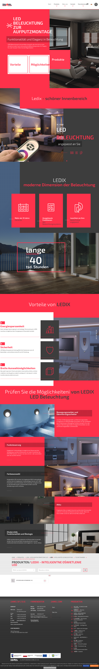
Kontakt (72, 4)
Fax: (12, 618)
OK (85, 570)
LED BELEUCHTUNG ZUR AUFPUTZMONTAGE (23, 559)
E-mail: (12, 620)
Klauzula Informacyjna (50, 667)
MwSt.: (32, 606)
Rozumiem (86, 665)
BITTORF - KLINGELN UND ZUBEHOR (80, 607)
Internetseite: (14, 622)
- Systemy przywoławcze (78, 641)
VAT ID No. (33, 610)
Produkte (56, 4)
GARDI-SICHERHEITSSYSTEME (80, 622)
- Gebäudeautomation (81, 616)
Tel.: (12, 614)
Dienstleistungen (83, 4)
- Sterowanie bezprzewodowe (80, 619)
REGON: (33, 608)
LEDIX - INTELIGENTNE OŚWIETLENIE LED (37, 557)
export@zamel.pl (21, 620)
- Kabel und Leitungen (81, 628)
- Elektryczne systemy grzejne (79, 631)
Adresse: (13, 609)
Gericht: (33, 614)
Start (49, 4)
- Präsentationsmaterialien (80, 648)
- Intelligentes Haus (80, 625)
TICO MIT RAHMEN (80, 557)
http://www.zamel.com (17, 624)
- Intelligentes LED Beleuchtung (61, 557)
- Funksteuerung (80, 646)
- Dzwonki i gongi (80, 644)
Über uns (65, 4)
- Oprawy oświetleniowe (79, 610)
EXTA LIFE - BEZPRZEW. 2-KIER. (81, 638)
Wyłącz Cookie (94, 665)
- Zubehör (78, 651)
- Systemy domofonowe (78, 634)
